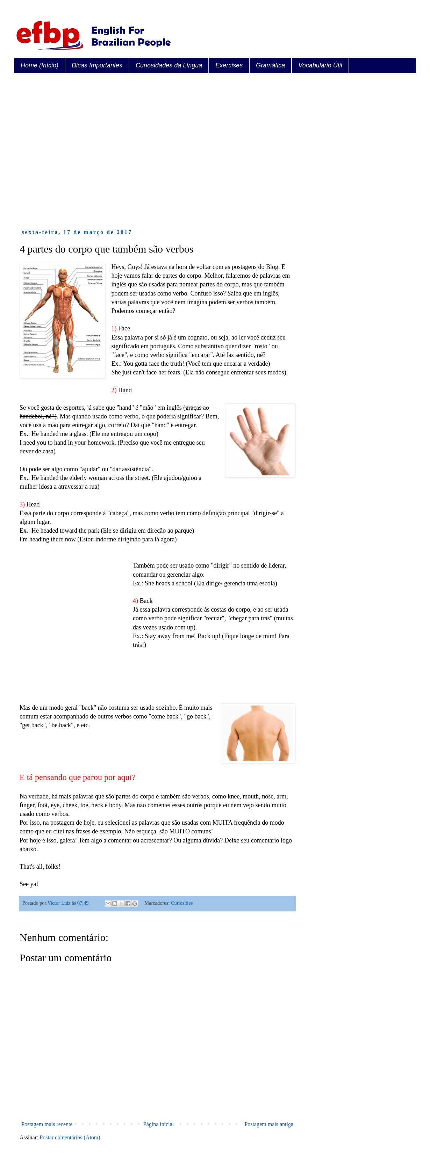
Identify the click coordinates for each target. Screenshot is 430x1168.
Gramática (270, 65)
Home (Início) (39, 65)
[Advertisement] (65, 151)
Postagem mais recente (47, 1124)
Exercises (229, 65)
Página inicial (158, 1124)
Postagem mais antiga (268, 1124)
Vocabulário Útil (320, 65)
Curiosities (182, 903)
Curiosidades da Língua (169, 65)
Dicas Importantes (97, 65)
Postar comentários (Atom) (70, 1137)
